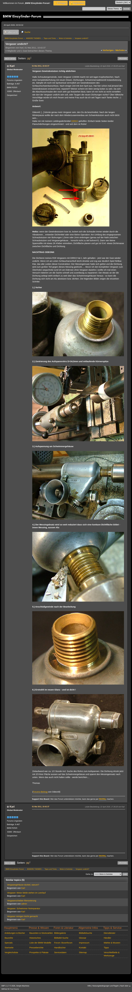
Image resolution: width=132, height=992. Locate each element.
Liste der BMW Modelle (40, 943)
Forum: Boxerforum (63, 943)
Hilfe (89, 986)
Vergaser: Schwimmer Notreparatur (23, 908)
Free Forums (14, 989)
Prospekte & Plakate (38, 952)
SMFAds (4, 989)
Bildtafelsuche (85, 933)
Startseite (9, 947)
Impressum (84, 943)
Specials (9, 943)
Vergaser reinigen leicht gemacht (22, 916)
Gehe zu (89, 874)
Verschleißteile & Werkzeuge (112, 954)
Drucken (123, 58)
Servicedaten (60, 952)
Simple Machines (22, 986)
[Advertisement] (78, 830)
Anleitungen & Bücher (15, 933)
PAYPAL (102, 799)
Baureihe (9, 938)
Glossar (82, 938)
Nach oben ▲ (125, 986)
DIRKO (74, 121)
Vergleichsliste (11, 952)
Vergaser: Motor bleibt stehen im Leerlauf (26, 893)
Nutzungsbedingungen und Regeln (105, 986)
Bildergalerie (60, 933)
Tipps (106, 947)
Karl (12, 66)
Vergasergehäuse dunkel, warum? (23, 885)
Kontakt (82, 947)
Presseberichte (36, 947)
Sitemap (83, 952)
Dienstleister (109, 933)
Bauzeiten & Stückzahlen (41, 933)
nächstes (121, 50)
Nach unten (10, 59)
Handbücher (60, 947)
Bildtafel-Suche (61, 938)
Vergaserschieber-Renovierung (21, 900)
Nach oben (9, 863)
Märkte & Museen (112, 943)
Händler (107, 938)
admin (24, 904)
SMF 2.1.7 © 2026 (8, 986)
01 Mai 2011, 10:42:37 (40, 66)
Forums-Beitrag (40, 792)
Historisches (35, 938)
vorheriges (107, 50)
